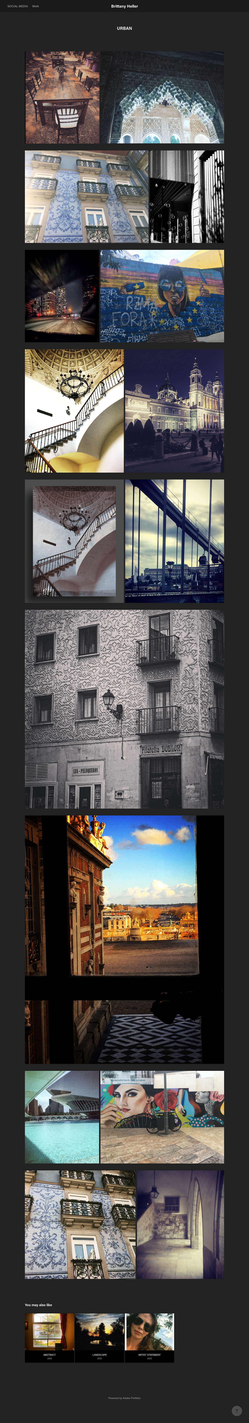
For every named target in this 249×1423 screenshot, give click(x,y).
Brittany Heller (124, 6)
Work (35, 6)
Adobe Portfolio (132, 1398)
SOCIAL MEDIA (17, 6)
